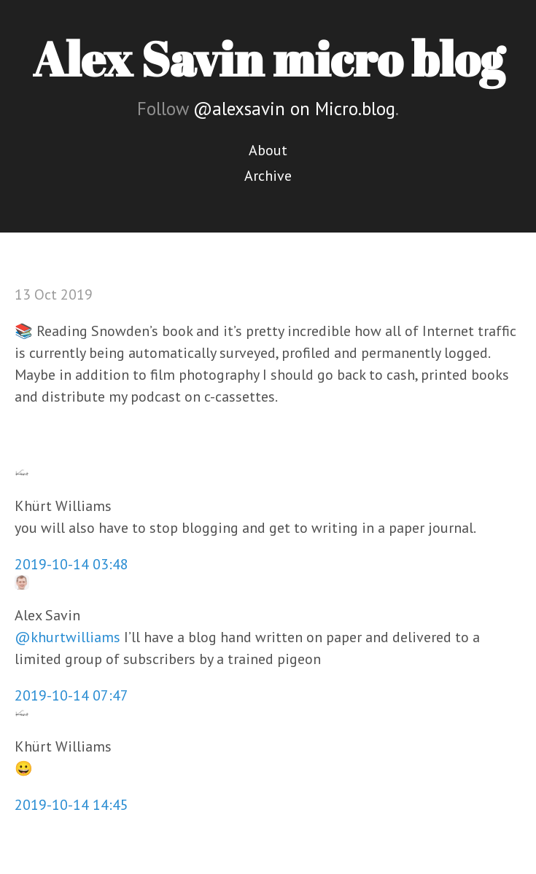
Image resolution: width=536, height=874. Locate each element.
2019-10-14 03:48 (71, 564)
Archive (268, 175)
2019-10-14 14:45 (71, 804)
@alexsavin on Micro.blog (294, 108)
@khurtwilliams (67, 637)
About (268, 150)
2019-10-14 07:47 (71, 695)
